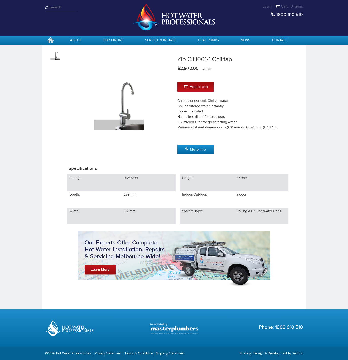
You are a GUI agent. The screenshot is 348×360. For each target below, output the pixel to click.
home (50, 40)
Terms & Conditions (139, 353)
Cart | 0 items (292, 6)
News (245, 40)
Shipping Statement (170, 353)
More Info (195, 149)
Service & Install (160, 40)
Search (47, 7)
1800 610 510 (289, 14)
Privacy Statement (108, 353)
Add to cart (195, 87)
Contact (280, 40)
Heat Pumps (208, 40)
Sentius (297, 353)
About (76, 40)
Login (267, 6)
